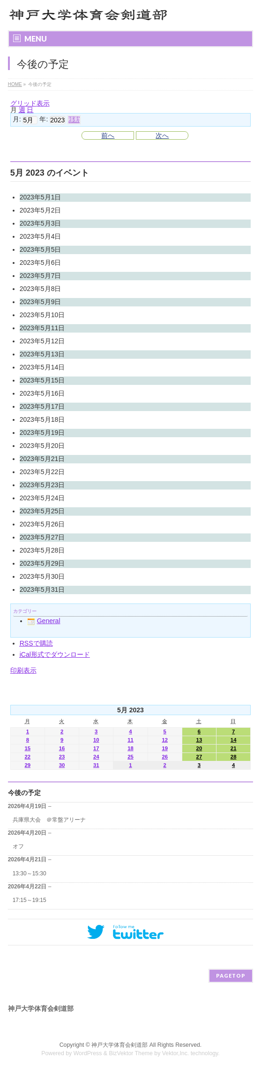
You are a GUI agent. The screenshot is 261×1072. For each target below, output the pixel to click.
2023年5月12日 (42, 341)
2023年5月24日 (42, 498)
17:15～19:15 (29, 900)
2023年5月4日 (40, 236)
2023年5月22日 (42, 472)
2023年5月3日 (40, 223)
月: (17, 119)
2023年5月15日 (42, 380)
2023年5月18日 (42, 419)
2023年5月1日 (40, 197)
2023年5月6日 (40, 262)
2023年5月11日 (42, 328)
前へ (107, 135)
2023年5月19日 (42, 432)
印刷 (23, 670)
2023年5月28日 (42, 550)
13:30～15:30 (29, 873)
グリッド (30, 103)
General (43, 621)
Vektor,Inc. (175, 1053)
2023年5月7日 (40, 275)
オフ (18, 846)
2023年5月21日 (42, 458)
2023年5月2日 (40, 210)
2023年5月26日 (42, 524)
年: (43, 119)
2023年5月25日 (42, 511)
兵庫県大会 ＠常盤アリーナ (49, 819)
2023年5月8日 (40, 288)
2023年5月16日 (42, 393)
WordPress (88, 1053)
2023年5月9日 (40, 301)
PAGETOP (231, 976)
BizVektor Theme (131, 1053)
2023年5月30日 (42, 576)
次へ (162, 135)
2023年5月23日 (42, 485)
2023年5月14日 (42, 367)
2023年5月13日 (42, 354)
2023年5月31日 (42, 589)
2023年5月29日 (42, 563)
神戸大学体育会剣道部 (119, 1045)
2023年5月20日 (42, 445)
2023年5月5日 (40, 249)
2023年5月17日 (42, 406)
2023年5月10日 (42, 315)
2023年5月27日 (42, 537)
